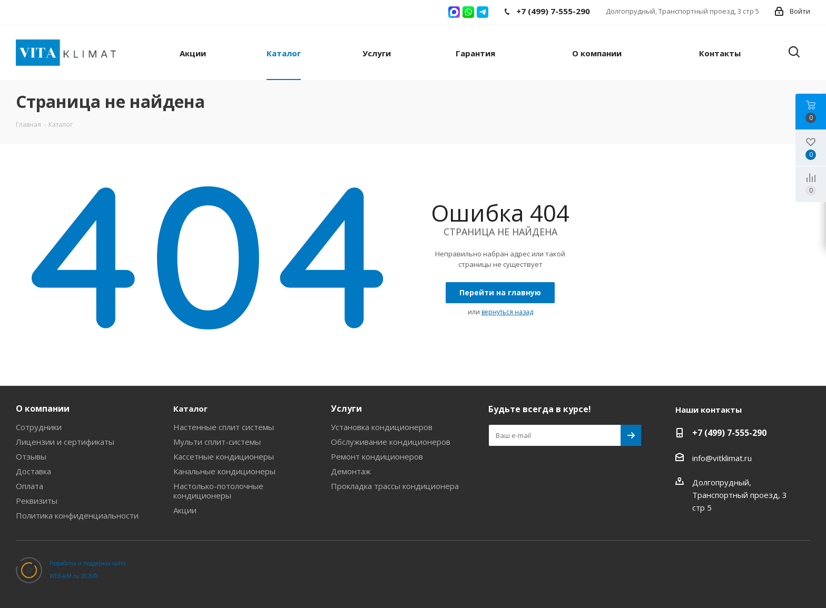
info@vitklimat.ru (722, 458)
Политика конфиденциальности (77, 515)
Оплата (29, 486)
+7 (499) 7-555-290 (729, 432)
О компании (43, 408)
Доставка (33, 471)
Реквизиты (36, 500)
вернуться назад (507, 311)
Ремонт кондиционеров (377, 456)
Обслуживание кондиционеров (390, 441)
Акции (184, 510)
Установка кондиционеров (381, 427)
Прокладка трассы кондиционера (395, 486)
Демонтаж (351, 471)
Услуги (346, 408)
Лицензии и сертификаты (65, 441)
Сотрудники (39, 427)
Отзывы (31, 456)
